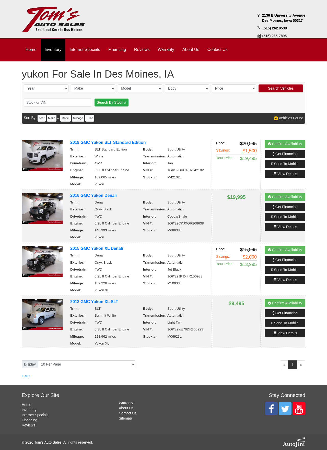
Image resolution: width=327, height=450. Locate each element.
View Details (285, 174)
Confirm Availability (285, 144)
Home (26, 405)
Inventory (29, 410)
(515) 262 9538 (275, 28)
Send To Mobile (284, 164)
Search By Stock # (111, 102)
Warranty (126, 403)
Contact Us (127, 413)
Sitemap (125, 418)
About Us (126, 408)
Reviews (28, 425)
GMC (26, 376)
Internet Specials (35, 415)
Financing (29, 420)
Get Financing (285, 154)
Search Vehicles (281, 88)
